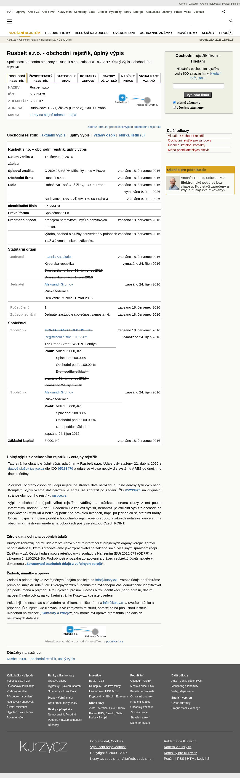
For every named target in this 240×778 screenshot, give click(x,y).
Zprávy (20, 11)
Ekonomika (96, 691)
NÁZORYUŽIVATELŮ (109, 78)
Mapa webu (186, 691)
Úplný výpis (65, 39)
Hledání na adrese (92, 33)
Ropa (92, 713)
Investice (95, 675)
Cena (182, 680)
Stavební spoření (71, 686)
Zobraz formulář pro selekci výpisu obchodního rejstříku (124, 126)
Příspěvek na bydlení (19, 696)
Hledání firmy (57, 33)
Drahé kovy (96, 703)
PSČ (151, 686)
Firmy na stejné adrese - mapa (53, 115)
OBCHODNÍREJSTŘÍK (17, 78)
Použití (169, 758)
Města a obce (138, 686)
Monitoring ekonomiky (184, 686)
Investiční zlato (106, 708)
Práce (178, 11)
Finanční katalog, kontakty (186, 145)
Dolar (73, 691)
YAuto (203, 3)
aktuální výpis (53, 135)
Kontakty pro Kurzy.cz (180, 753)
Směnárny (54, 691)
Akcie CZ (33, 11)
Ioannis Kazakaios (58, 257)
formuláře (144, 722)
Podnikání (136, 675)
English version (181, 697)
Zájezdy (193, 3)
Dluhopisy (95, 686)
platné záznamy (186, 103)
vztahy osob (104, 135)
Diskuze (199, 11)
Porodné (71, 714)
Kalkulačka (153, 11)
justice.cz (59, 495)
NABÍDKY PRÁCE (128, 78)
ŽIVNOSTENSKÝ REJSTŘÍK (40, 78)
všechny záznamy (188, 107)
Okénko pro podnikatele (186, 170)
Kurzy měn (65, 11)
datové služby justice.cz (26, 468)
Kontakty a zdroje (56, 613)
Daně (133, 722)
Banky (52, 675)
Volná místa (65, 697)
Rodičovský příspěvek (20, 701)
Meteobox (214, 3)
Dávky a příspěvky (60, 709)
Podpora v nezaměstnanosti (65, 719)
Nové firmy (187, 33)
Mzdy (66, 703)
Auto (174, 680)
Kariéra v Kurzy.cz (178, 747)
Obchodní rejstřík (28, 39)
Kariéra (183, 3)
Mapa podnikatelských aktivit (188, 150)
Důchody (53, 725)
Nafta (119, 713)
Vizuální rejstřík (25, 33)
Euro (66, 691)
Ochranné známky (156, 33)
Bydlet (225, 3)
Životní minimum (17, 707)
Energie (138, 11)
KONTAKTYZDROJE (88, 78)
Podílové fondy (111, 686)
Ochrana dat (99, 741)
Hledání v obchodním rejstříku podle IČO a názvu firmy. (197, 73)
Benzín (110, 713)
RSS (180, 758)
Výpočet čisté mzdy (18, 680)
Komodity (80, 11)
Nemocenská (56, 714)
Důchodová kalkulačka (20, 686)
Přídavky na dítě (17, 691)
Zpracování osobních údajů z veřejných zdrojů (64, 564)
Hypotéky (115, 11)
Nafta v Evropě (98, 717)
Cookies (117, 741)
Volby (174, 691)
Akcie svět (48, 11)
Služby (208, 33)
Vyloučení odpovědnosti (108, 747)
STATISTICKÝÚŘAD (66, 78)
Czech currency (180, 703)
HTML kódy (195, 758)
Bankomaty (66, 675)
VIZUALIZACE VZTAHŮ (149, 78)
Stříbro (120, 708)
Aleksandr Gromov (59, 284)
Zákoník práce (139, 712)
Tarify (127, 11)
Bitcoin (102, 11)
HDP (108, 691)
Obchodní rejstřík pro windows (189, 140)
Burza (92, 680)
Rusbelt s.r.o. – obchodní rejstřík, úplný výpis (41, 659)
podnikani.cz (114, 641)
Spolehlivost (195, 680)
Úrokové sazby (57, 680)
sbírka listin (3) (132, 135)
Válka (187, 11)
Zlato (92, 11)
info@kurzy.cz (106, 580)
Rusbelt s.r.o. (48, 39)
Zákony (167, 11)
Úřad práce (54, 703)
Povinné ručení (16, 717)
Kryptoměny (96, 696)
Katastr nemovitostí (142, 691)
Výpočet (29, 675)
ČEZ (101, 680)
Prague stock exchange (185, 708)
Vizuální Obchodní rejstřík (186, 136)
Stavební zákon (139, 717)
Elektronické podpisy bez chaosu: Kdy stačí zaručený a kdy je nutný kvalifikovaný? (205, 186)
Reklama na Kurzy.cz (180, 741)
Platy (74, 703)
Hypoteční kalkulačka (20, 712)
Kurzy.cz (11, 39)
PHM (101, 713)
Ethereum (122, 696)
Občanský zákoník (141, 707)
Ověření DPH (124, 33)
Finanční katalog (140, 701)
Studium (235, 3)
